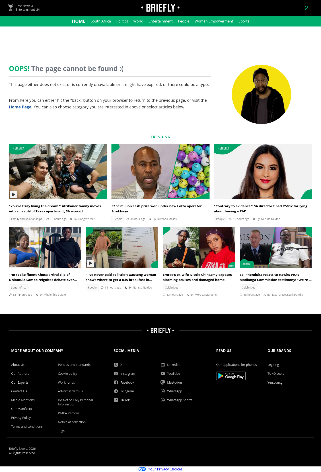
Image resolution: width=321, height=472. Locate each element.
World (138, 21)
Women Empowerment (214, 21)
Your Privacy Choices (160, 469)
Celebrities (171, 288)
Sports (244, 21)
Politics (122, 21)
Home (78, 21)
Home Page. (21, 107)
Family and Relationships (26, 219)
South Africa (101, 21)
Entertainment (161, 21)
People (183, 21)
